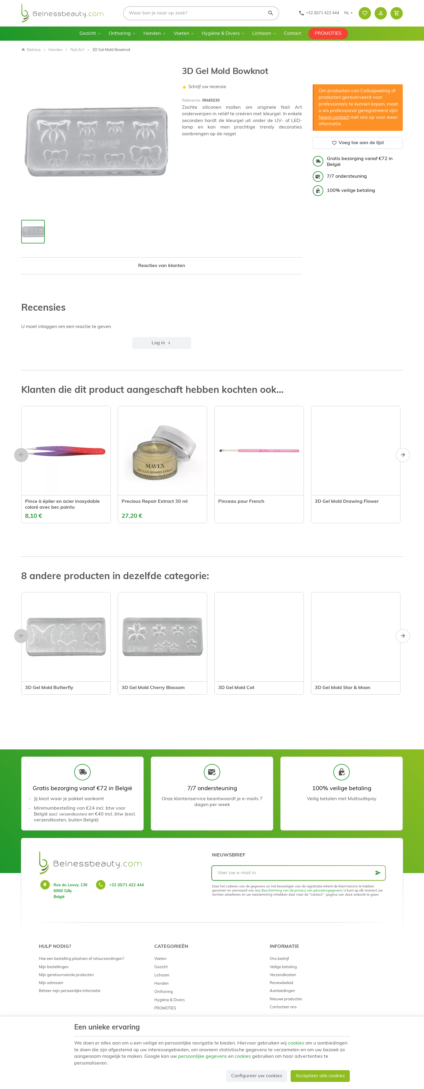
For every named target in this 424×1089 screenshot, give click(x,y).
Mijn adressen (51, 983)
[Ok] (378, 873)
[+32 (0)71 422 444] (319, 13)
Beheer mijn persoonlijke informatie (69, 991)
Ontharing (120, 33)
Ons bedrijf (279, 959)
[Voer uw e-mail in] (298, 873)
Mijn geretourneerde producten (66, 975)
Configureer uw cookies (256, 1076)
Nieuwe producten (286, 999)
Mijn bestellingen (54, 967)
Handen (152, 33)
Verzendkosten (283, 975)
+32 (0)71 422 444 (126, 885)
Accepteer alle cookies (320, 1076)
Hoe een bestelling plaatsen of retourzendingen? (81, 959)
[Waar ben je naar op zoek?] (201, 13)
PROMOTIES (328, 33)
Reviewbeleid (281, 983)
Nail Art (77, 50)
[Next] (403, 455)
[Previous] (21, 455)
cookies (296, 1043)
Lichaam (261, 33)
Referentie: (191, 101)
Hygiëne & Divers (221, 33)
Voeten (181, 33)
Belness (31, 50)
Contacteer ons (283, 1007)
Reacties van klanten (161, 265)
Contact (292, 33)
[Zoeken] (270, 13)
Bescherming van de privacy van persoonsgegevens (302, 890)
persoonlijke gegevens (202, 1056)
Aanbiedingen (282, 991)
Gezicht (88, 33)
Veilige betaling (283, 967)
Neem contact (334, 117)
